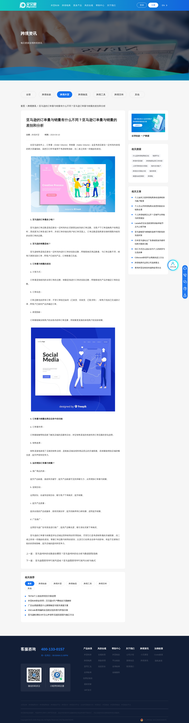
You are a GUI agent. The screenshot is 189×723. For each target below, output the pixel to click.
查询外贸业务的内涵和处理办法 (148, 268)
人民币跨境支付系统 (140, 166)
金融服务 (116, 672)
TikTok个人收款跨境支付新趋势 (42, 596)
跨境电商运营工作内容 (154, 161)
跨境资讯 (32, 106)
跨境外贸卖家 (138, 161)
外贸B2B (55, 5)
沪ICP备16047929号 (66, 720)
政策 (158, 655)
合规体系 (102, 655)
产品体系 (87, 648)
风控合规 (89, 5)
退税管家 (88, 684)
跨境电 (150, 176)
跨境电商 (66, 5)
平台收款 (116, 660)
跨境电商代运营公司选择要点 (147, 263)
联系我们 (130, 666)
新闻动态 (130, 660)
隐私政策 (158, 661)
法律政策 (158, 648)
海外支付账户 (156, 166)
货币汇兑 (88, 666)
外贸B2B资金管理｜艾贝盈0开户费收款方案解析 (49, 601)
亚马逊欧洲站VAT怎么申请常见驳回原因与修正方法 (51, 615)
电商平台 (156, 156)
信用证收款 (87, 678)
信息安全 (102, 666)
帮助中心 (100, 5)
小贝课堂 (144, 655)
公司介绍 (130, 655)
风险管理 (102, 660)
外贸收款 (116, 655)
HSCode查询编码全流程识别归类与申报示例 (48, 610)
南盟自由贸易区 (138, 176)
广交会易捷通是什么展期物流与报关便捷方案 (48, 605)
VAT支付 (87, 690)
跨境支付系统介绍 (139, 171)
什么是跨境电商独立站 (141, 156)
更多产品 (77, 5)
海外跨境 (153, 171)
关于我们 (111, 5)
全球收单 (88, 672)
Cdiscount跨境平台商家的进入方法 (149, 257)
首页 (23, 106)
